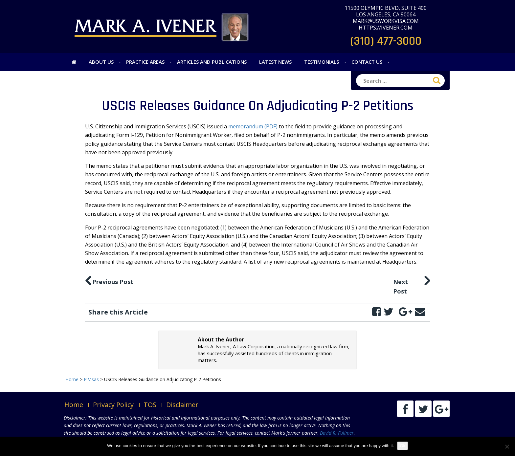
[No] (507, 446)
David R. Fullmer (337, 433)
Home (73, 404)
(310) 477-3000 (385, 41)
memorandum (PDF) (253, 126)
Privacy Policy (113, 404)
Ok (402, 445)
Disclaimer (182, 404)
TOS (150, 404)
